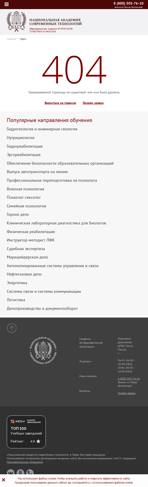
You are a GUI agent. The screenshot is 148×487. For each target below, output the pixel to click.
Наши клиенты (88, 376)
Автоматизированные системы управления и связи (53, 265)
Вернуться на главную (60, 103)
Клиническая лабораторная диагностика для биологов (56, 223)
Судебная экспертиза (26, 248)
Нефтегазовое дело (24, 274)
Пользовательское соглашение (25, 462)
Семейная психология (26, 206)
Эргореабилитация (24, 154)
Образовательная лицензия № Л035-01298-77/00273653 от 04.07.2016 (51, 30)
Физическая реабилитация (31, 231)
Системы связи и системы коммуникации (44, 291)
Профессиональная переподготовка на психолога (52, 180)
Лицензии (85, 361)
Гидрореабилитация (25, 146)
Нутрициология (20, 137)
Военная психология (25, 188)
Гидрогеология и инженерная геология (42, 129)
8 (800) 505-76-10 (128, 3)
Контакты (84, 391)
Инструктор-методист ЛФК (31, 240)
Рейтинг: (17, 441)
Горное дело (18, 214)
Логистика (16, 299)
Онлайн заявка (93, 103)
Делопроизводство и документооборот (42, 308)
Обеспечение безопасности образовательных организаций (60, 163)
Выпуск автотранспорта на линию (37, 171)
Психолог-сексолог (24, 197)
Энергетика (17, 282)
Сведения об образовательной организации (91, 342)
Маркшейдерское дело (27, 257)
